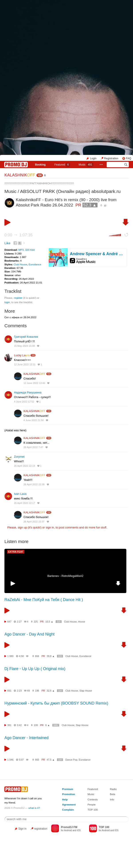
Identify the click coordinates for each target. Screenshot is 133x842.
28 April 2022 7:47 (33, 447)
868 (37, 656)
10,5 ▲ (49, 621)
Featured (62, 165)
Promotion (68, 794)
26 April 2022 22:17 (24, 503)
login (7, 302)
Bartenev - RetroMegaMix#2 (65, 576)
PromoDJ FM (69, 827)
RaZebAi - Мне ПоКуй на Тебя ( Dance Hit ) (43, 599)
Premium (67, 789)
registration (40, 828)
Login (93, 158)
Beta (112, 794)
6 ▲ (47, 725)
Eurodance (35, 264)
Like (7, 243)
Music (86, 165)
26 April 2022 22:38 (34, 484)
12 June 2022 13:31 (24, 364)
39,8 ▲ (51, 656)
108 (36, 725)
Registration (111, 158)
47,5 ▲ (51, 759)
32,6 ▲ (51, 690)
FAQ (128, 158)
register (18, 297)
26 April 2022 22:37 (34, 521)
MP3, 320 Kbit (26, 249)
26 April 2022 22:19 (24, 465)
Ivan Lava (20, 493)
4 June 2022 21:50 (33, 420)
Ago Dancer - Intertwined (26, 738)
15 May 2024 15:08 (24, 346)
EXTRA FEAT (15, 551)
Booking (40, 164)
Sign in (22, 828)
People (92, 804)
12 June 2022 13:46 (34, 383)
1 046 (10, 759)
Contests (93, 799)
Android (68, 830)
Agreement (69, 804)
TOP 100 (93, 809)
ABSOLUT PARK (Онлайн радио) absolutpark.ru (70, 191)
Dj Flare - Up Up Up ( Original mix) (34, 669)
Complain (68, 809)
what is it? (34, 807)
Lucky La (22, 355)
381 (9, 725)
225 (36, 621)
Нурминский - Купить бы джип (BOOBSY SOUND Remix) (56, 703)
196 (37, 690)
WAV (55, 725)
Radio (113, 789)
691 (9, 690)
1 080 (10, 656)
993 (37, 759)
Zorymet (19, 456)
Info (112, 799)
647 (9, 621)
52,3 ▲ (90, 205)
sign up (22, 527)
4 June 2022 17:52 (24, 401)
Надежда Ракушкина (27, 392)
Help (65, 799)
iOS (79, 830)
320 (59, 622)
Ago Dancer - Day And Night (29, 634)
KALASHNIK (19, 175)
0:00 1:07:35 (18, 235)
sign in (50, 527)
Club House (20, 264)
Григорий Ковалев (26, 336)
